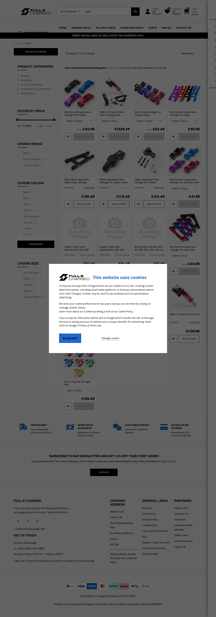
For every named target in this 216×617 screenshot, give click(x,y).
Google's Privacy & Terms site (85, 325)
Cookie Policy (125, 311)
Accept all (70, 337)
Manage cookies (100, 337)
